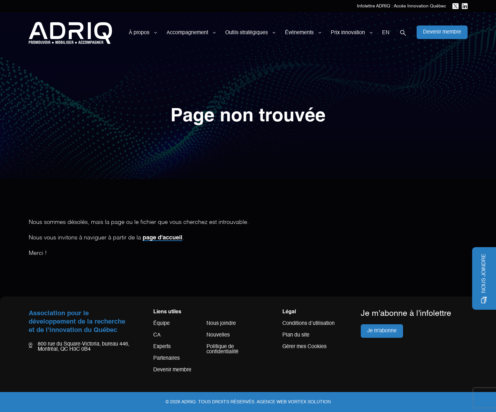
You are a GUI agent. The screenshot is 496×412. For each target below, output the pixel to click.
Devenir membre (172, 370)
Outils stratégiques (246, 32)
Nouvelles (218, 335)
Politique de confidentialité (222, 349)
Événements (299, 32)
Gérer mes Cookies (304, 346)
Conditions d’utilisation (308, 323)
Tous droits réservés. (227, 402)
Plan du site (295, 335)
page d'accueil (162, 238)
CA (157, 335)
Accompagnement (187, 32)
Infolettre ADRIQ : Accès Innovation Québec (401, 6)
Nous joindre (221, 323)
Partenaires (166, 358)
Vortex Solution (309, 402)
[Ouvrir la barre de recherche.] (403, 33)
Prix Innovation (348, 32)
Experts (162, 346)
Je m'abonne (382, 331)
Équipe (161, 323)
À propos (139, 32)
